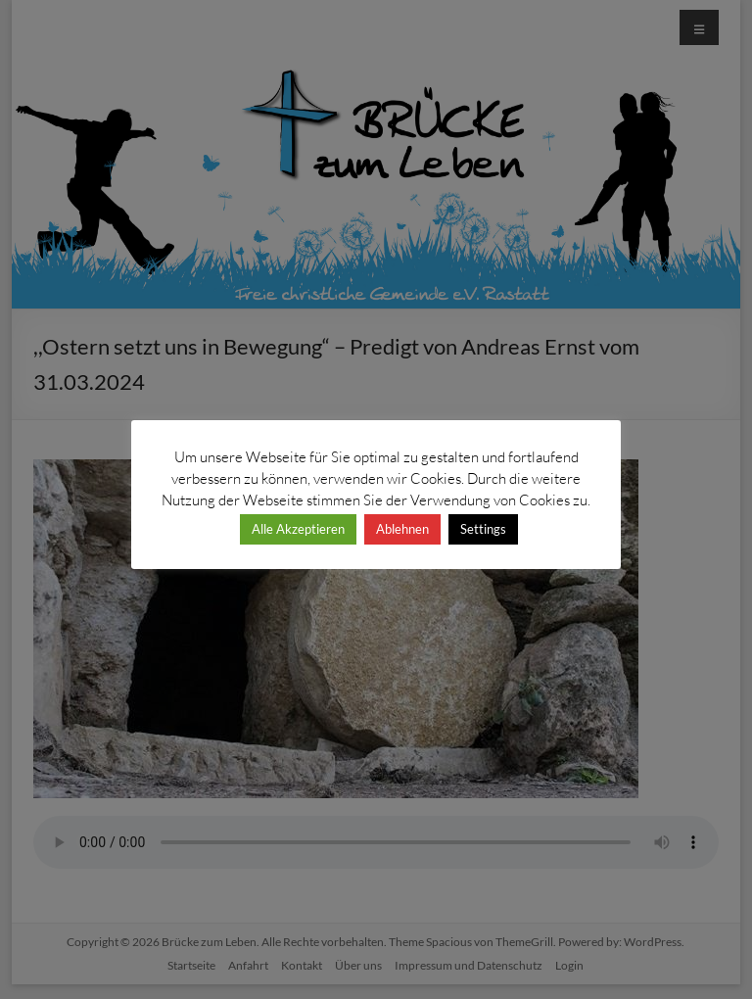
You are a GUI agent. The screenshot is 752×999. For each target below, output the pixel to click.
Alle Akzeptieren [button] (298, 529)
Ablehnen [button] (402, 529)
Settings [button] (483, 529)
